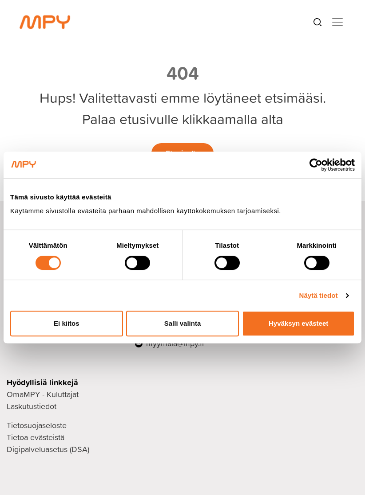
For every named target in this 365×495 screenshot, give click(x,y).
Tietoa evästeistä (35, 437)
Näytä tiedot (318, 295)
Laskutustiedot (31, 406)
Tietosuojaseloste (37, 425)
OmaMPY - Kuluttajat (43, 394)
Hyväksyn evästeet (298, 323)
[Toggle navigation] (337, 22)
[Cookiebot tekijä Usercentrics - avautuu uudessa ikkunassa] (316, 164)
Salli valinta (182, 323)
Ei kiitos (66, 323)
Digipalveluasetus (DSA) (48, 449)
